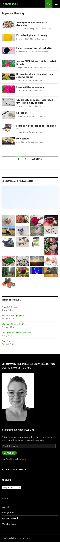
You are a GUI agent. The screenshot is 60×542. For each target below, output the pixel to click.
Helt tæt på (22, 138)
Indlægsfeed (8, 512)
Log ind (5, 506)
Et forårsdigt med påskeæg (31, 35)
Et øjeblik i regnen (10, 307)
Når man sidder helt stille (14, 324)
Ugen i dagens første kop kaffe (34, 48)
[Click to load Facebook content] (30, 197)
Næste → (36, 159)
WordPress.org (9, 523)
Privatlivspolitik (8, 538)
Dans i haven (8, 341)
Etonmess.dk (10, 4)
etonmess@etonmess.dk (14, 469)
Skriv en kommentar (42, 29)
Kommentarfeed (10, 518)
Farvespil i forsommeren (30, 86)
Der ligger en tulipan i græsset (16, 332)
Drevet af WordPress (25, 538)
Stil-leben (21, 112)
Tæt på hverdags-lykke (13, 315)
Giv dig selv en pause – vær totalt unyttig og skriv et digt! (34, 101)
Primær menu (56, 4)
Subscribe (9, 453)
